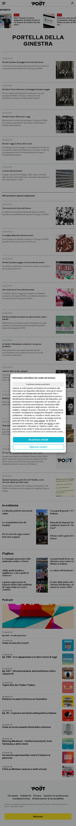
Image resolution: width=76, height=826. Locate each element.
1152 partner (39, 421)
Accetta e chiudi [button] (38, 439)
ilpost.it (51, 423)
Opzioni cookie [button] (38, 446)
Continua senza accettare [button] (38, 384)
